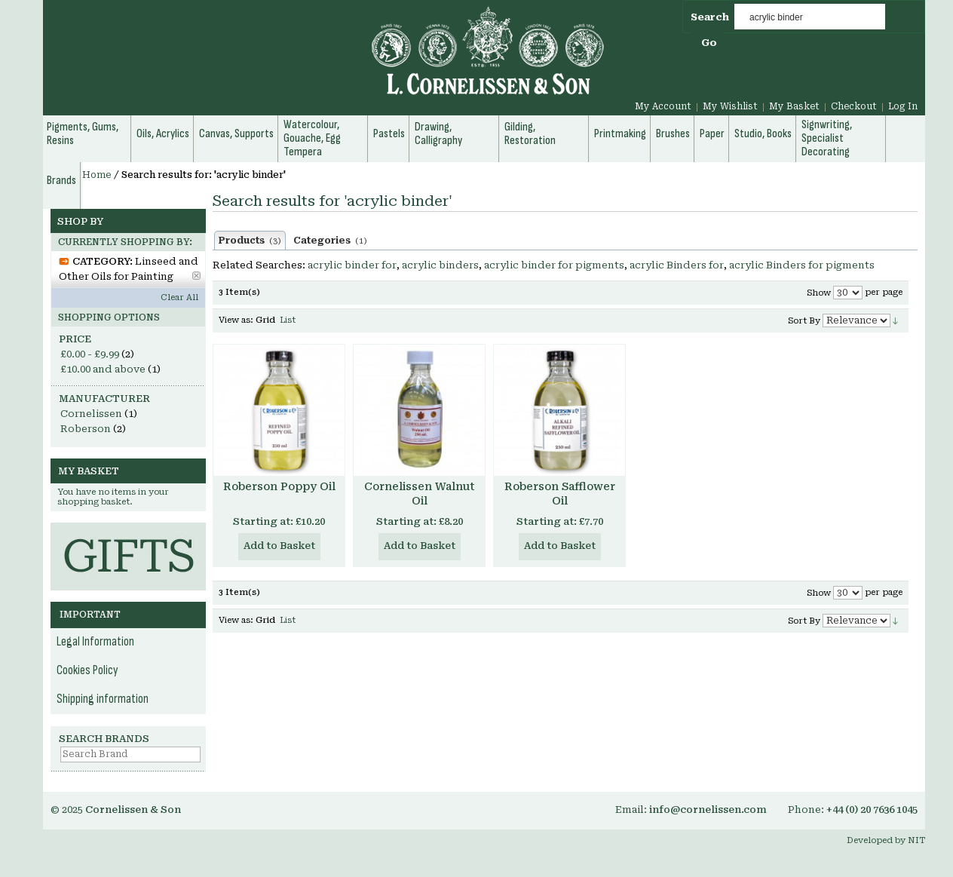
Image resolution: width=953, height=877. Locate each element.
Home (97, 175)
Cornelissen (91, 413)
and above (103, 369)
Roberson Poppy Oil (279, 486)
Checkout (854, 106)
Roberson (85, 428)
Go (709, 42)
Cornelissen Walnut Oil (419, 493)
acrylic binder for (352, 265)
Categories (330, 240)
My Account (663, 106)
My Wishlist (730, 106)
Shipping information (103, 699)
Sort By (804, 321)
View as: (236, 320)
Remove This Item (196, 275)
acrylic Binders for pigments (802, 265)
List (288, 320)
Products (250, 240)
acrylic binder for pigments (554, 265)
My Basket (794, 106)
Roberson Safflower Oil (559, 493)
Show (819, 293)
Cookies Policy (87, 670)
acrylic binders (440, 265)
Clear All (179, 297)
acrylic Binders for (677, 265)
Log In (903, 106)
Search (710, 17)
